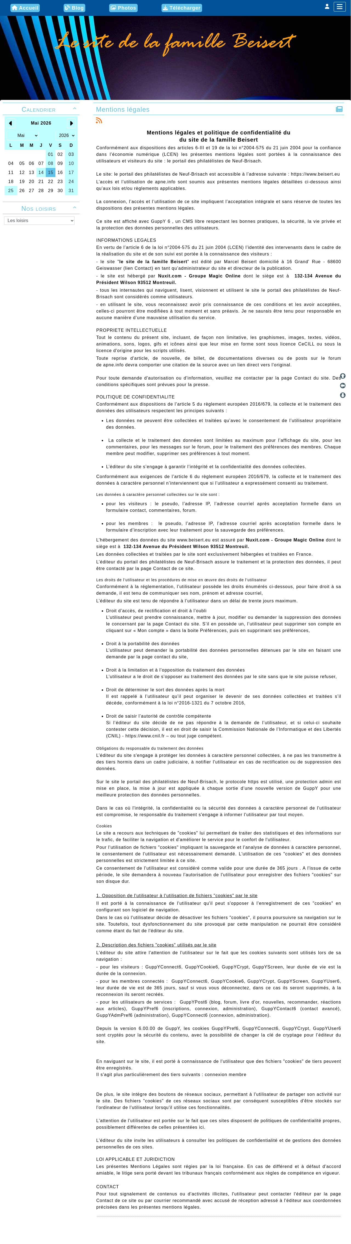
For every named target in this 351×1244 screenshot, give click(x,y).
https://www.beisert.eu (315, 174)
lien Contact (138, 268)
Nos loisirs (49, 208)
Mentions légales (123, 109)
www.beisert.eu (194, 540)
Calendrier (50, 109)
